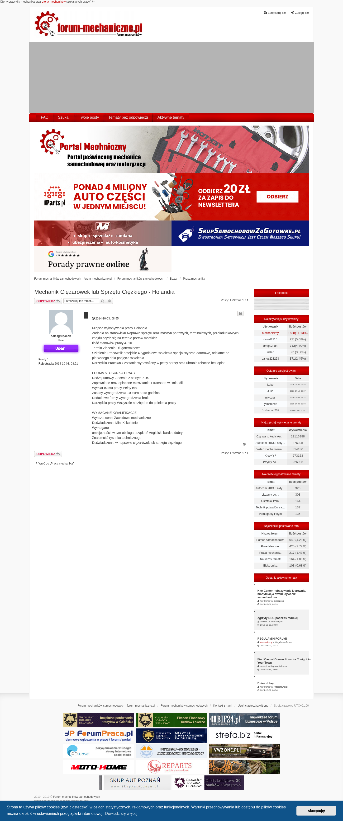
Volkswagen (276, 621)
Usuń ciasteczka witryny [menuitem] (253, 705)
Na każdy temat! (270, 559)
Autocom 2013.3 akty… (270, 443)
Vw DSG (264, 621)
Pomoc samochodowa (270, 540)
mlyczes (270, 397)
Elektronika (270, 565)
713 (292, 345)
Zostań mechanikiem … (270, 449)
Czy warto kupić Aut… (270, 436)
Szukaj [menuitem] (63, 117)
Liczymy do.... (270, 462)
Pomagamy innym (270, 514)
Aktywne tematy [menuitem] (170, 117)
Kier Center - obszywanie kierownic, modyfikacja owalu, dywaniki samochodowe (281, 594)
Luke (270, 384)
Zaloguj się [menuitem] (300, 12)
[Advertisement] (171, 77)
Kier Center (265, 601)
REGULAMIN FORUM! (272, 638)
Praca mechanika (270, 552)
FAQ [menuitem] (44, 117)
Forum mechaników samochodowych (76, 796)
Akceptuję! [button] (316, 811)
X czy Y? (270, 455)
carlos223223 (270, 358)
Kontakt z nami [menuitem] (222, 705)
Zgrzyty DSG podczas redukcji (278, 618)
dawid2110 (270, 339)
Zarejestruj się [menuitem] (275, 12)
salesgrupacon (61, 336)
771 (292, 339)
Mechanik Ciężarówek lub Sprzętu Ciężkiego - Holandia (104, 292)
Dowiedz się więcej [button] (121, 814)
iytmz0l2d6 (270, 404)
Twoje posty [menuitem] (89, 117)
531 (292, 352)
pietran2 (263, 666)
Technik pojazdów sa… (270, 507)
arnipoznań (270, 345)
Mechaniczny (270, 333)
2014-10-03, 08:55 (105, 318)
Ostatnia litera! (270, 501)
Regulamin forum (283, 642)
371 (292, 358)
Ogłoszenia (279, 601)
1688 (291, 333)
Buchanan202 (270, 410)
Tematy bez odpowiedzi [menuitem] (128, 117)
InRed (270, 352)
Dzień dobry (265, 683)
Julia (270, 391)
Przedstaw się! (270, 546)
